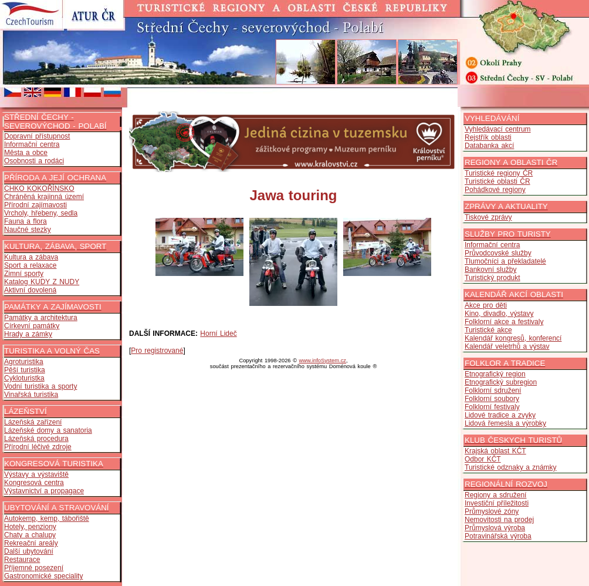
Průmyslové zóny (492, 511)
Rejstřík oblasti (488, 137)
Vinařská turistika (31, 394)
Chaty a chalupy (30, 535)
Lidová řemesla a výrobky (505, 423)
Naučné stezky (27, 229)
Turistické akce (488, 330)
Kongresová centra (34, 483)
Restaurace (22, 559)
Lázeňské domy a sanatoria (48, 430)
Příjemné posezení (33, 568)
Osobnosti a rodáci (34, 161)
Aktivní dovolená (30, 290)
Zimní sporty (23, 274)
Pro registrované (157, 350)
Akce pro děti (486, 305)
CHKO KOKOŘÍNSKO (39, 188)
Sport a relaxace (30, 265)
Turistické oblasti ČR (497, 181)
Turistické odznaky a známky (511, 467)
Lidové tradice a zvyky (500, 415)
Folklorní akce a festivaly (504, 322)
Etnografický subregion (501, 382)
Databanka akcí (489, 146)
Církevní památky (31, 326)
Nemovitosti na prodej (499, 520)
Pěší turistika (24, 370)
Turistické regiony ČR (499, 173)
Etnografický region (495, 374)
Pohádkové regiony (495, 190)
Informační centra (31, 144)
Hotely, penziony (30, 527)
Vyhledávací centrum (498, 129)
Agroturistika (23, 362)
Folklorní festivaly (492, 407)
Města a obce (26, 153)
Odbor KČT (483, 459)
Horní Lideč (218, 333)
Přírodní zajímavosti (35, 205)
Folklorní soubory (492, 399)
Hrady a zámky (28, 334)
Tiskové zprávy (488, 217)
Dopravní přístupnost (37, 136)
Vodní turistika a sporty (40, 386)
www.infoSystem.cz (322, 360)
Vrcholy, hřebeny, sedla (40, 213)
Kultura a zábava (31, 257)
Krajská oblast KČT (495, 451)
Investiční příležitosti (497, 503)
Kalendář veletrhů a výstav (507, 346)
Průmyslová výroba (495, 528)
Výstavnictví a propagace (44, 491)
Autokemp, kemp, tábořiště (46, 518)
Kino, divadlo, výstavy (499, 313)
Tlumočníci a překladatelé (505, 261)
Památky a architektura (40, 318)
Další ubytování (28, 551)
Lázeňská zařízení (33, 422)
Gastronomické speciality (43, 576)
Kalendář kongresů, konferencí (513, 338)
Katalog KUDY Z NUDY (41, 282)
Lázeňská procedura (36, 439)
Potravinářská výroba (498, 536)
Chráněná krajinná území (44, 197)
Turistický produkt (492, 278)
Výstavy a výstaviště (36, 474)
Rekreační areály (31, 543)
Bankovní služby (490, 269)
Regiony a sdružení (495, 495)
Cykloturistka (24, 378)
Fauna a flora (25, 221)
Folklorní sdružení (493, 390)
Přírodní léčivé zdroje (38, 447)
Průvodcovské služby (498, 253)
